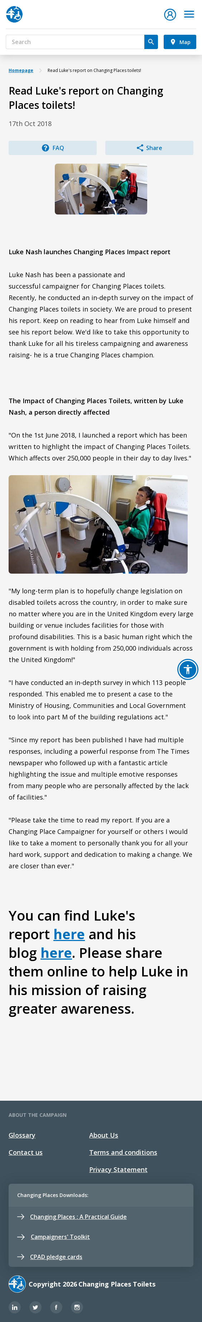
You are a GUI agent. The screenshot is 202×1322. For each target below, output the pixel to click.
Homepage (21, 70)
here (69, 934)
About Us (103, 1135)
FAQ (52, 148)
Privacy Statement (118, 1169)
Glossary (22, 1135)
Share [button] (149, 148)
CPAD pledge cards (49, 1257)
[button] (170, 13)
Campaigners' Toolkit (53, 1237)
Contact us (26, 1152)
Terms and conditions (123, 1152)
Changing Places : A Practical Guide (72, 1217)
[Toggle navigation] (189, 14)
